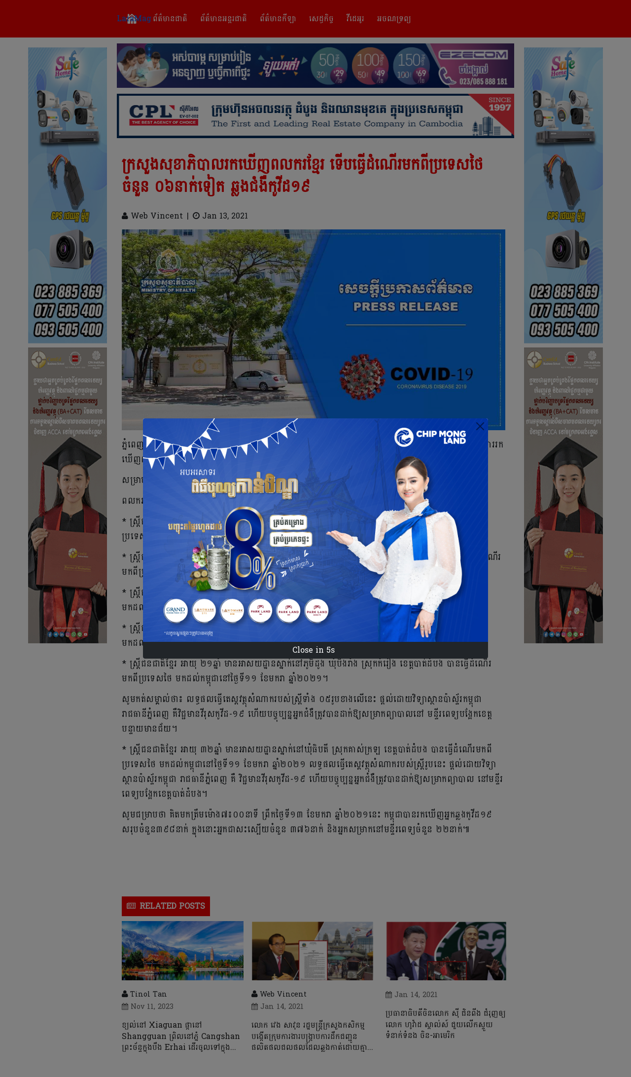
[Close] (480, 426)
